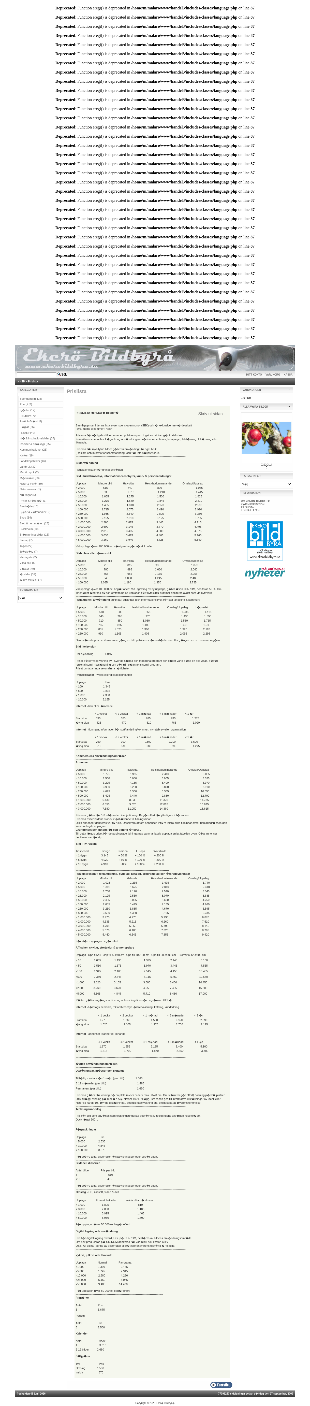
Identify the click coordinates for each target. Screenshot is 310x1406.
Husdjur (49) (27, 432)
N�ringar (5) (28, 494)
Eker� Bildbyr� (165, 1403)
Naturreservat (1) (30, 489)
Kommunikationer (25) (33, 449)
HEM (22, 381)
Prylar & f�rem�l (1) (33, 500)
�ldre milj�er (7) (31, 579)
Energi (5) (26, 404)
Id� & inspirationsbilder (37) (37, 438)
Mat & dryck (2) (29, 472)
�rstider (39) (28, 574)
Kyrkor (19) (27, 455)
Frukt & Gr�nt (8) (31, 421)
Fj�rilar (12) (27, 410)
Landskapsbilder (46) (33, 461)
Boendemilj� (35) (31, 398)
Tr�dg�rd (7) (29, 551)
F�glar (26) (27, 426)
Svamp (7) (26, 540)
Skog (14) (26, 517)
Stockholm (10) (29, 528)
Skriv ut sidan (210, 414)
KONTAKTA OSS (250, 510)
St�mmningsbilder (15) (34, 534)
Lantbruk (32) (28, 466)
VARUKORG (272, 374)
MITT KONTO (254, 374)
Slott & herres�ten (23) (34, 523)
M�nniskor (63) (30, 478)
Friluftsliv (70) (28, 415)
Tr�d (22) (26, 546)
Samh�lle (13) (29, 506)
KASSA (288, 374)
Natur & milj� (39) (31, 483)
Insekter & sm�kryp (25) (35, 444)
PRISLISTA (247, 507)
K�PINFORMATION (253, 504)
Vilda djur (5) (28, 562)
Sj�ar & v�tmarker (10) (35, 511)
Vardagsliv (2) (28, 557)
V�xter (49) (27, 568)
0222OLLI (266, 464)
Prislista (33, 381)
